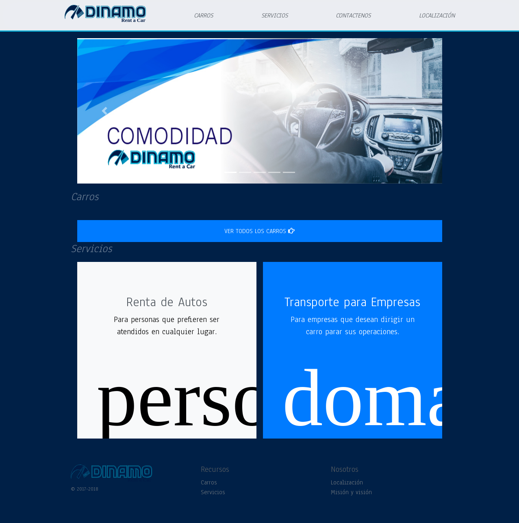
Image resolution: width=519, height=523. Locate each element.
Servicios (213, 492)
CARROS (203, 15)
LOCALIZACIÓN (437, 15)
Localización (347, 482)
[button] (104, 111)
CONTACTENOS (353, 15)
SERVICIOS (274, 15)
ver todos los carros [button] (259, 231)
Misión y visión (351, 492)
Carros (209, 482)
